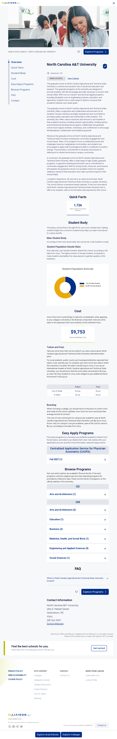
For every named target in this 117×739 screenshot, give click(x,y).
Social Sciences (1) (60, 558)
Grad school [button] (56, 78)
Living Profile (91, 680)
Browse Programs (20, 89)
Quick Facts (17, 67)
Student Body (18, 73)
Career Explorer (40, 689)
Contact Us (65, 675)
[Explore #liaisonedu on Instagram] (13, 726)
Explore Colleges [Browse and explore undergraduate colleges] (71, 734)
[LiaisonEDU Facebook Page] (17, 726)
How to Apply (40, 694)
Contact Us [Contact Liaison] (101, 725)
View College (73, 78)
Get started (99, 648)
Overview (16, 62)
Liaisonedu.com (93, 675)
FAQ (13, 95)
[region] (58, 332)
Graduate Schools (42, 680)
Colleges (38, 675)
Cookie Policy (15, 679)
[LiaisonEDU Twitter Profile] (9, 726)
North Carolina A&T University (42, 52)
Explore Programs (96, 51)
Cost (13, 78)
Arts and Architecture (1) (63, 494)
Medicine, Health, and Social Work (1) (69, 538)
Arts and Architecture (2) (63, 509)
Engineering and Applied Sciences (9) (69, 548)
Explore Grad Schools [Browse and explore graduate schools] (48, 734)
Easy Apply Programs (22, 84)
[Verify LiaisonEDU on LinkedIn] (21, 726)
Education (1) (56, 519)
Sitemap (37, 698)
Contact (15, 100)
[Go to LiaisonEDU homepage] (11, 3)
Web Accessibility (17, 675)
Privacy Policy (15, 671)
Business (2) (56, 529)
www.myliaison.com (15, 719)
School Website (55, 623)
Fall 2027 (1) (56, 459)
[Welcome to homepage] (19, 715)
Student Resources (42, 685)
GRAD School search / (18, 52)
